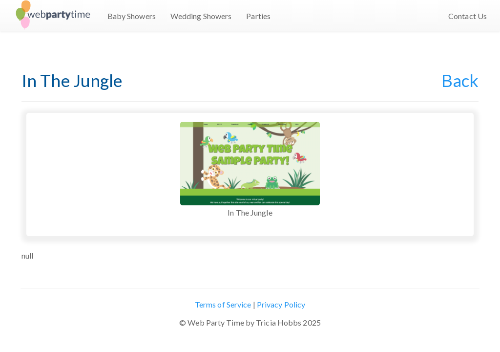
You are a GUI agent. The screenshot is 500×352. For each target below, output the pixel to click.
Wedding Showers (201, 16)
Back (460, 80)
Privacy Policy (281, 304)
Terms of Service (223, 304)
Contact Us (467, 16)
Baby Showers (131, 16)
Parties (258, 16)
